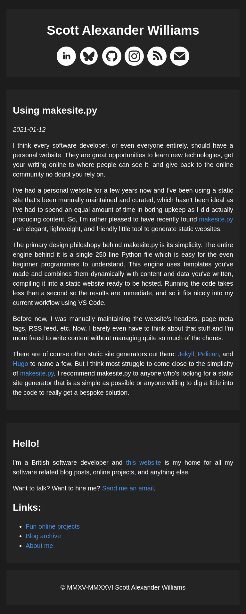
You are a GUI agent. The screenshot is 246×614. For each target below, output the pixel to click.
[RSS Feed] (157, 57)
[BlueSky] (89, 57)
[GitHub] (111, 57)
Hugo (20, 363)
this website (143, 462)
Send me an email (128, 488)
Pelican (208, 354)
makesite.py (216, 219)
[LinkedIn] (66, 57)
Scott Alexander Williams (123, 30)
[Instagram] (134, 57)
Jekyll (186, 354)
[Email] (179, 57)
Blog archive (43, 536)
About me (39, 545)
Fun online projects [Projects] (53, 526)
